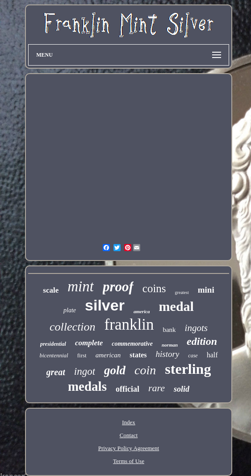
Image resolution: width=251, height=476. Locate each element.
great (55, 372)
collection (73, 326)
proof (118, 286)
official (127, 389)
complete (89, 343)
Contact (129, 435)
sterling (188, 369)
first (82, 355)
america (142, 311)
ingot (84, 371)
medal (176, 306)
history (168, 354)
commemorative (132, 343)
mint (80, 286)
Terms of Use (128, 461)
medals (87, 386)
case (192, 355)
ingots (196, 328)
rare (156, 387)
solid (181, 389)
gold (115, 370)
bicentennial (53, 355)
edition (202, 341)
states (138, 355)
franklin (129, 324)
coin (145, 370)
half (212, 355)
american (108, 355)
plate (69, 310)
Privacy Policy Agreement (128, 448)
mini (206, 289)
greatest (182, 292)
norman (170, 345)
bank (169, 329)
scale (51, 290)
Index (128, 422)
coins (154, 288)
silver (105, 305)
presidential (53, 344)
